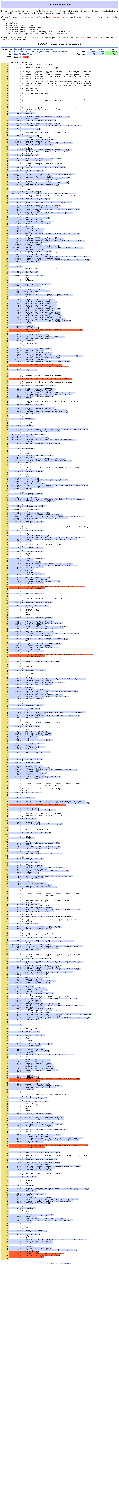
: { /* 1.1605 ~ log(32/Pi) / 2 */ (25, 1075)
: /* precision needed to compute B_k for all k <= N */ (35, 147)
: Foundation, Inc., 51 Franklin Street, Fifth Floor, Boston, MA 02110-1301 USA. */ (47, 90)
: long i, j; (17, 863)
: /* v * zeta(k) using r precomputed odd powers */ (33, 184)
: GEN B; (15, 323)
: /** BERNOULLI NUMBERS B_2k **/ (43, 109)
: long (13, 149)
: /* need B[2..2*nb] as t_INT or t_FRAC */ (29, 310)
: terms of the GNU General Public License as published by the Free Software (44, 75)
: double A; (16, 1316)
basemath (27, 49)
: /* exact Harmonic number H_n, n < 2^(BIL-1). (31, 964)
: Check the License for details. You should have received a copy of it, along (45, 86)
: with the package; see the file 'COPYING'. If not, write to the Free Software (46, 88)
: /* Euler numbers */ (40, 1062)
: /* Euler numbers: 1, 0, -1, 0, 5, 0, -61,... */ (32, 1395)
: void (13, 312)
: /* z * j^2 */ (17, 214)
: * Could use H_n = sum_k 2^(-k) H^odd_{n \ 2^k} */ (34, 966)
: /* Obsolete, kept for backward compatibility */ (32, 438)
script (116, 38)
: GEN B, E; (16, 840)
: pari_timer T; (18, 325)
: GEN (13, 488)
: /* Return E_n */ (18, 1460)
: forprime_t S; (18, 725)
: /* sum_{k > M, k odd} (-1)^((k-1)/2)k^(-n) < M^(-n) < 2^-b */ (39, 1092)
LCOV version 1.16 (65, 1503)
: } (13, 140)
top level (18, 49)
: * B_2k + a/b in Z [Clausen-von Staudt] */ (30, 119)
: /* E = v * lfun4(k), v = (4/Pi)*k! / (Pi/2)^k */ (35, 1184)
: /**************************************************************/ (40, 1060)
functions (49, 49)
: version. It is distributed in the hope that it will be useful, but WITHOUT (45, 79)
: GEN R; (15, 654)
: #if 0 (13, 398)
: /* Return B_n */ (18, 788)
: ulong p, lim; (18, 723)
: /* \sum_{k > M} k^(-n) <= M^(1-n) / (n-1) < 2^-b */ (34, 170)
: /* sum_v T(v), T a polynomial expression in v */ (33, 641)
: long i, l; (17, 320)
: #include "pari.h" (19, 94)
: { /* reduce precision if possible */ (29, 291)
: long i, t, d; (18, 652)
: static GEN (16, 121)
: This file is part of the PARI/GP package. (30, 69)
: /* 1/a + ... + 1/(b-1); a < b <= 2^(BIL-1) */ (32, 934)
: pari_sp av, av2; (19, 719)
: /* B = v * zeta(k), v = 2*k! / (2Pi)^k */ (32, 272)
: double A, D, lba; (20, 721)
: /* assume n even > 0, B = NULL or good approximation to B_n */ (39, 469)
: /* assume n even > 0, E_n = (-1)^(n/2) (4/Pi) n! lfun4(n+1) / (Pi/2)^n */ (44, 1374)
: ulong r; (16, 1025)
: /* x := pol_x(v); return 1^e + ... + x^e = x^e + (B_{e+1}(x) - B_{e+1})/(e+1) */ (47, 620)
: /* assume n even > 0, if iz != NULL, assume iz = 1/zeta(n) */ (39, 446)
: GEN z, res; (17, 716)
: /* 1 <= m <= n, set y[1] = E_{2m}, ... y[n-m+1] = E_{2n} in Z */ (40, 1133)
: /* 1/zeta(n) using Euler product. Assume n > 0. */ (34, 706)
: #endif (14, 402)
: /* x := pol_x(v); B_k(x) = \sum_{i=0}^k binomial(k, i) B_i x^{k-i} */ (42, 549)
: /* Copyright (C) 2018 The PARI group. (28, 65)
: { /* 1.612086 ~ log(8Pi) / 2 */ (25, 153)
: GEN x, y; (17, 997)
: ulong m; (16, 943)
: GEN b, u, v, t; (19, 1144)
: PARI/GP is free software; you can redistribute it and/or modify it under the (46, 73)
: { (12, 126)
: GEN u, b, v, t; (19, 232)
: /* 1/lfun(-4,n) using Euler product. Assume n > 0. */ (35, 1301)
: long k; (15, 496)
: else (14, 343)
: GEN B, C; (16, 557)
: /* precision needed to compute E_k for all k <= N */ (35, 1069)
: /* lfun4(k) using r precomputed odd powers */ (32, 1108)
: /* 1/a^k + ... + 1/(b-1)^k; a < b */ (27, 983)
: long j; (15, 195)
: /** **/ (43, 107)
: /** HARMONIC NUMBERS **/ (42, 930)
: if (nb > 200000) (19, 400)
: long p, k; (17, 800)
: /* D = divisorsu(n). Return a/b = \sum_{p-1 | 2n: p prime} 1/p (39, 117)
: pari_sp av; (17, 494)
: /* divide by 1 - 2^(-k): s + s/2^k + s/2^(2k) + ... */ (37, 205)
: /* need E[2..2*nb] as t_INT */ (25, 1222)
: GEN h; (16, 756)
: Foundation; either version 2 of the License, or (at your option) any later (45, 77)
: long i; (15, 559)
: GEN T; (15, 905)
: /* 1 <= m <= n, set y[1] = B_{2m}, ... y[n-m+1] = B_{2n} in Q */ (40, 222)
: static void (16, 224)
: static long (16, 165)
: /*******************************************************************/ (42, 928)
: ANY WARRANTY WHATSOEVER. (22, 82)
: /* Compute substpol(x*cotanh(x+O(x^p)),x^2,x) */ (33, 855)
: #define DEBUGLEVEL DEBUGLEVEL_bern (27, 100)
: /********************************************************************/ (43, 105)
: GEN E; (15, 1234)
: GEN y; (15, 532)
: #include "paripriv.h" (21, 96)
